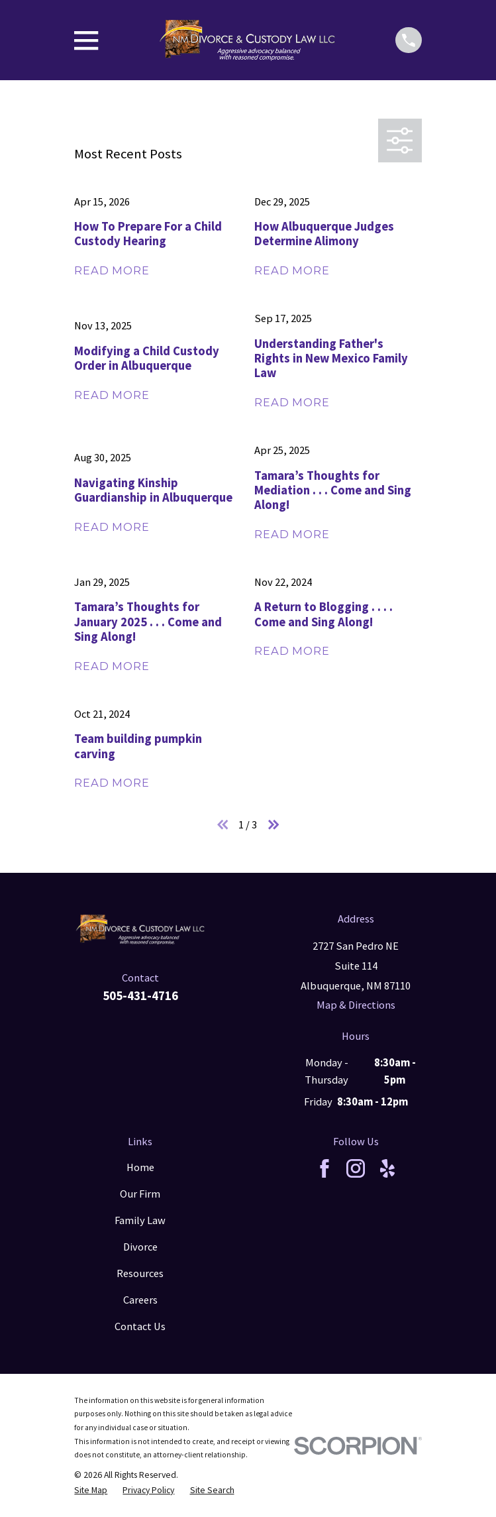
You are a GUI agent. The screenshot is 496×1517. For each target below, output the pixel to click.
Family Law (140, 1220)
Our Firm (140, 1194)
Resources (140, 1273)
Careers (140, 1300)
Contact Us (140, 1326)
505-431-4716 (140, 995)
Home (140, 1167)
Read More (111, 270)
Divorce (140, 1247)
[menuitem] (90, 1490)
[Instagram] (355, 1168)
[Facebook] (324, 1168)
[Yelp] (387, 1168)
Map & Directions (356, 1005)
